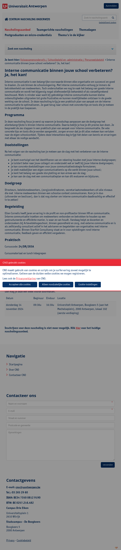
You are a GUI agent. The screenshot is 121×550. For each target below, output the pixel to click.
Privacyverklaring (26, 278)
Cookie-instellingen (87, 284)
